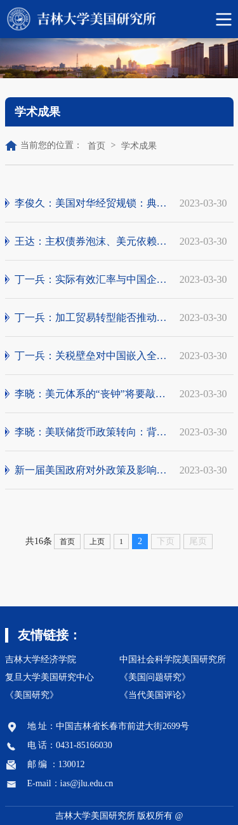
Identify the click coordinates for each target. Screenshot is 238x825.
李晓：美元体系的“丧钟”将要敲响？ (92, 394)
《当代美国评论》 (154, 695)
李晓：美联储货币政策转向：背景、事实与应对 (92, 432)
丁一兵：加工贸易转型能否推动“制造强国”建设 (92, 318)
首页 (96, 146)
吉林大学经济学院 (40, 659)
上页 (97, 541)
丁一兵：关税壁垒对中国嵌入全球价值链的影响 (92, 356)
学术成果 (139, 146)
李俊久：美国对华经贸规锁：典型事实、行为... (92, 203)
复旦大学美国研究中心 (49, 677)
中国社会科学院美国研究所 (172, 659)
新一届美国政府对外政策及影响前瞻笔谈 (92, 470)
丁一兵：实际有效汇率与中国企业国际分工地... (92, 280)
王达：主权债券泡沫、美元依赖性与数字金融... (92, 241)
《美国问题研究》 (154, 677)
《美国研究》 (31, 695)
